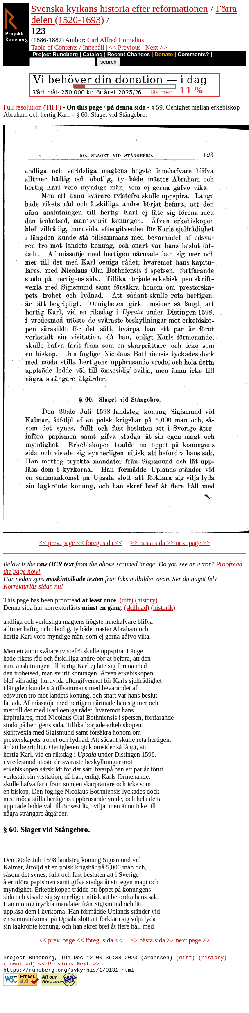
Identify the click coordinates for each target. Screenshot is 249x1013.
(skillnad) (136, 607)
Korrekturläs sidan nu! (33, 586)
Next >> (156, 47)
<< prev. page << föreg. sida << (80, 542)
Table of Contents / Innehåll (67, 47)
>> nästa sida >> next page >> (170, 542)
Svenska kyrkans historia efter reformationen (119, 8)
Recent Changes (128, 54)
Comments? (193, 54)
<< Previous (125, 47)
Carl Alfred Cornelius (115, 40)
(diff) (126, 600)
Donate (163, 54)
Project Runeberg (55, 54)
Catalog (93, 54)
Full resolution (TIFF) (32, 107)
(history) (146, 600)
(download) (19, 966)
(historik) (163, 607)
